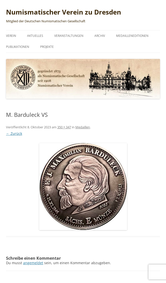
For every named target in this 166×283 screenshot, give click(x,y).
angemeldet (33, 262)
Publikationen (17, 47)
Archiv (99, 36)
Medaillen (82, 127)
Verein (11, 36)
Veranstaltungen (68, 36)
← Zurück (14, 133)
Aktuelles (35, 36)
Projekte (47, 47)
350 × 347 (64, 127)
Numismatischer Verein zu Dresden (63, 12)
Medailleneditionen (132, 36)
